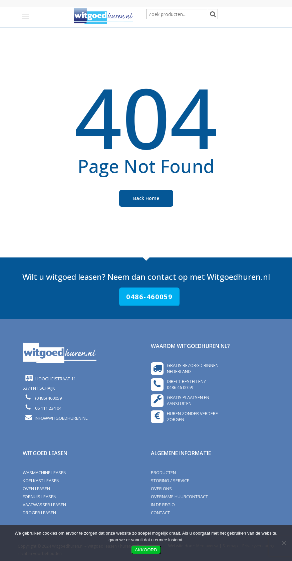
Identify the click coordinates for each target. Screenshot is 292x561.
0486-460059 (149, 296)
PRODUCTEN (163, 473)
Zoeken (217, 14)
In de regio (163, 505)
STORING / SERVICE (170, 481)
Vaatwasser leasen (44, 505)
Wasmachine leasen (44, 473)
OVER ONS (161, 489)
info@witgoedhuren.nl (61, 418)
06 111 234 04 (47, 408)
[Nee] (283, 543)
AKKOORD (146, 549)
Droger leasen (39, 513)
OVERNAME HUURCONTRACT (179, 497)
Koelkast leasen (41, 481)
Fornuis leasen (39, 497)
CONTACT (160, 513)
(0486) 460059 (47, 398)
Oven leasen (36, 489)
